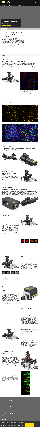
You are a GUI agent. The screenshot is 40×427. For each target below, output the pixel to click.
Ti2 (13, 45)
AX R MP (17, 300)
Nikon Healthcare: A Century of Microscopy (8, 2)
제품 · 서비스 (6, 5)
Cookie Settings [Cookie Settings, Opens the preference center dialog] (30, 422)
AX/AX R (16, 296)
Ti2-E (16, 295)
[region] (20, 424)
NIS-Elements (24, 67)
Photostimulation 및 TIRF (13, 5)
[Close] (39, 424)
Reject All (30, 424)
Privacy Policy (15, 425)
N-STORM (7, 41)
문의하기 (6, 25)
